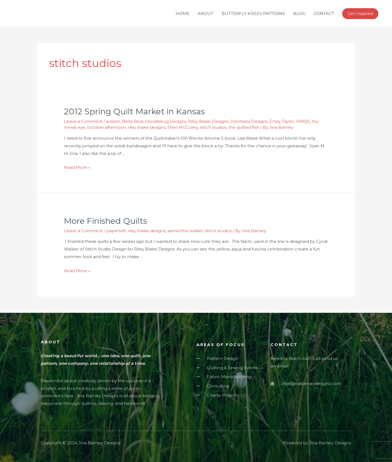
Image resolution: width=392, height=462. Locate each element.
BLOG (299, 13)
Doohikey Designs (249, 121)
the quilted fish (243, 127)
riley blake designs (147, 127)
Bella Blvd (132, 121)
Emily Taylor (282, 121)
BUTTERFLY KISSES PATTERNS (253, 13)
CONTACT (324, 13)
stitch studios (213, 127)
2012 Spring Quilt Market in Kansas (134, 111)
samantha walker (185, 230)
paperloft (116, 230)
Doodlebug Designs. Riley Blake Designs (186, 121)
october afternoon (106, 127)
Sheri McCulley (182, 127)
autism (113, 121)
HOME (182, 13)
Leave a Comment (83, 121)
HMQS (303, 121)
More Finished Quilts (105, 221)
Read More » (77, 167)
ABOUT (205, 13)
